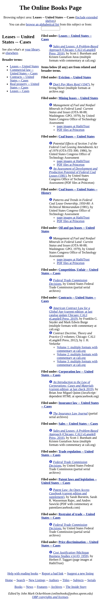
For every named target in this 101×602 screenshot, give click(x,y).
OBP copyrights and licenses (50, 597)
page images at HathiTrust (73, 126)
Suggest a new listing (80, 573)
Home (9, 580)
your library (32, 49)
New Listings (37, 580)
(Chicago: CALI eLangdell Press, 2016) (73, 50)
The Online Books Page (50, 7)
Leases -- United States (24, 66)
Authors (54, 580)
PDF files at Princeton (70, 129)
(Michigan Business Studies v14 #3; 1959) (69, 554)
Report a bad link (52, 573)
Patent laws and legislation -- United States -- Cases (69, 481)
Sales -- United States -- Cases (78, 423)
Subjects (78, 580)
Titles (65, 580)
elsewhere (11, 53)
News (29, 586)
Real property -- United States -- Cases (24, 85)
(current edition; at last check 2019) (71, 385)
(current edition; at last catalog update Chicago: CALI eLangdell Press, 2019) (70, 313)
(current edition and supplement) (69, 493)
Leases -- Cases (19, 91)
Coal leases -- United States (76, 136)
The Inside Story (76, 586)
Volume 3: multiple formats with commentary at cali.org (77, 363)
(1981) (73, 172)
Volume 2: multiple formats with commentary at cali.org (77, 356)
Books (18, 586)
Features (42, 586)
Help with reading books (22, 573)
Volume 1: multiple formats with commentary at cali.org (77, 349)
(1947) (71, 84)
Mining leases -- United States (78, 98)
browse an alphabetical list (42, 24)
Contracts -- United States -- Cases (22, 78)
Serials (91, 580)
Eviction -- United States (74, 77)
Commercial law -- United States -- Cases (24, 71)
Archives (56, 586)
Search (21, 580)
